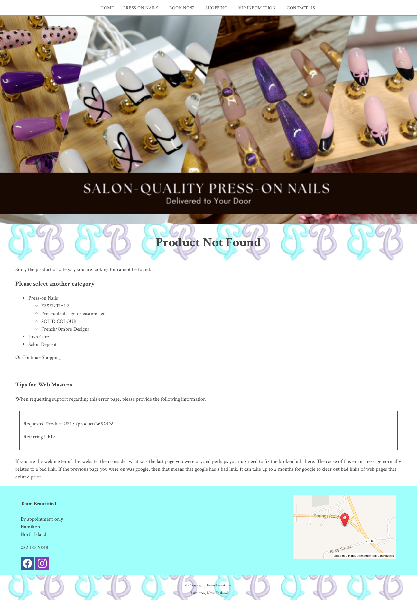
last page (165, 461)
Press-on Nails (43, 298)
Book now (181, 8)
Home (107, 8)
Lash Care (38, 336)
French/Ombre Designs (65, 329)
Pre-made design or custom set (73, 313)
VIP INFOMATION (257, 8)
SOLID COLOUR (59, 321)
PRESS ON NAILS (140, 8)
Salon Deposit (42, 344)
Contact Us (301, 8)
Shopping (216, 8)
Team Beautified (219, 585)
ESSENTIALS (55, 306)
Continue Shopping (41, 357)
